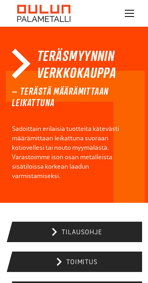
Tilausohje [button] (82, 232)
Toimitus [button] (81, 262)
